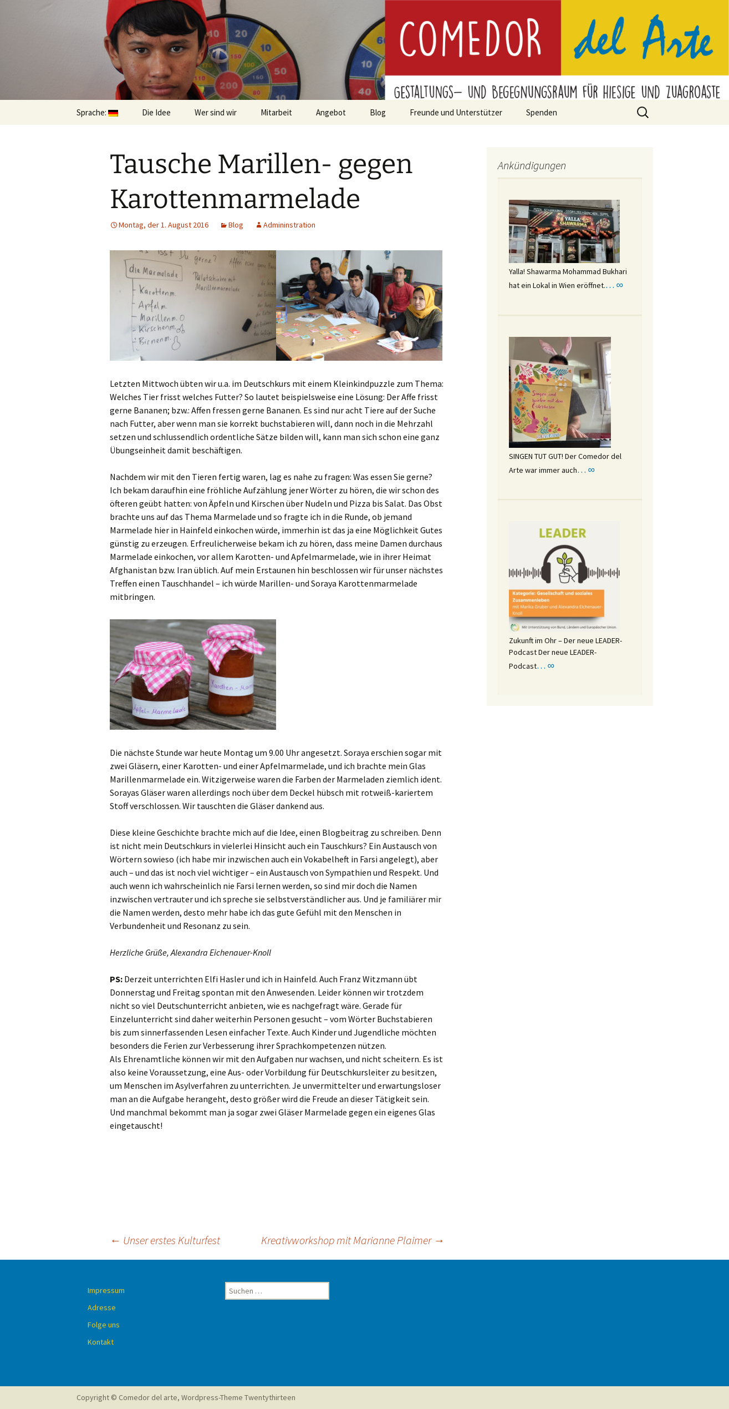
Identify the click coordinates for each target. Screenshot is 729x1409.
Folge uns (104, 1325)
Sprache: (97, 112)
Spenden (541, 112)
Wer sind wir (216, 112)
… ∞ (614, 285)
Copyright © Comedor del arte (127, 1397)
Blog (378, 112)
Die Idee (156, 112)
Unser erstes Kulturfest (165, 1240)
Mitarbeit (276, 112)
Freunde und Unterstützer (456, 112)
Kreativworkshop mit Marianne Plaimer (353, 1240)
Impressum (106, 1290)
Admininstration (289, 225)
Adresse (102, 1307)
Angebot (331, 112)
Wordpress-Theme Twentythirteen (238, 1397)
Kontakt (101, 1342)
